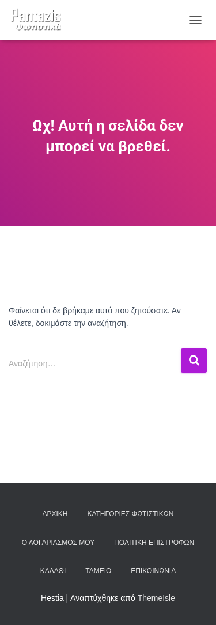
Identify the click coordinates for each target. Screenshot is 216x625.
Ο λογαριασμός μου (58, 543)
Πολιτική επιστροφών (154, 543)
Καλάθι (53, 571)
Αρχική (55, 514)
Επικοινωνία (153, 571)
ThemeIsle (156, 598)
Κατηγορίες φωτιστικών (130, 514)
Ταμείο (98, 571)
